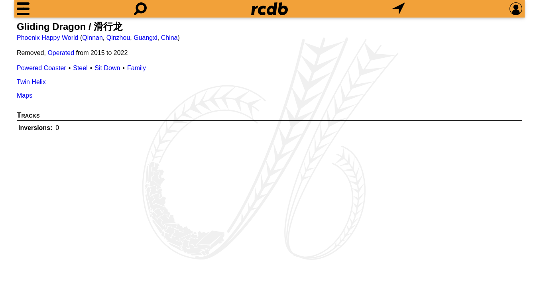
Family (136, 68)
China (169, 37)
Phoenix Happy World (47, 37)
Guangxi (145, 37)
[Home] (269, 8)
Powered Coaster (41, 68)
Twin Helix (31, 82)
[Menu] (23, 8)
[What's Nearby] (398, 8)
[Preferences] (515, 8)
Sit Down (107, 68)
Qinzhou (118, 37)
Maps (24, 95)
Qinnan (92, 37)
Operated (60, 52)
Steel (80, 68)
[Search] (140, 8)
